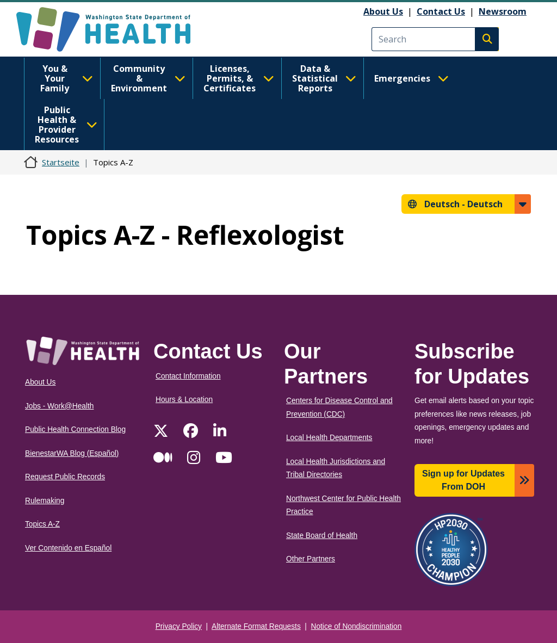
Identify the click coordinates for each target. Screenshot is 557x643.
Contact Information (188, 376)
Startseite (60, 162)
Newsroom (503, 11)
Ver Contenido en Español (68, 548)
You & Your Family (66, 78)
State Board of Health (321, 535)
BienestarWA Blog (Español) (72, 453)
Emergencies (411, 78)
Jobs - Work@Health (59, 406)
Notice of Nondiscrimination (356, 626)
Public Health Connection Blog (75, 429)
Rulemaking (44, 501)
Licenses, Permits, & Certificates (238, 78)
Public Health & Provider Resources (66, 124)
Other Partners (310, 559)
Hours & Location (184, 399)
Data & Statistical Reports (324, 78)
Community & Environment (148, 78)
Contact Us (441, 11)
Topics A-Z (42, 524)
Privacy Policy (179, 626)
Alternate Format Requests (256, 626)
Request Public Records (65, 477)
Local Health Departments (329, 438)
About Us (383, 11)
